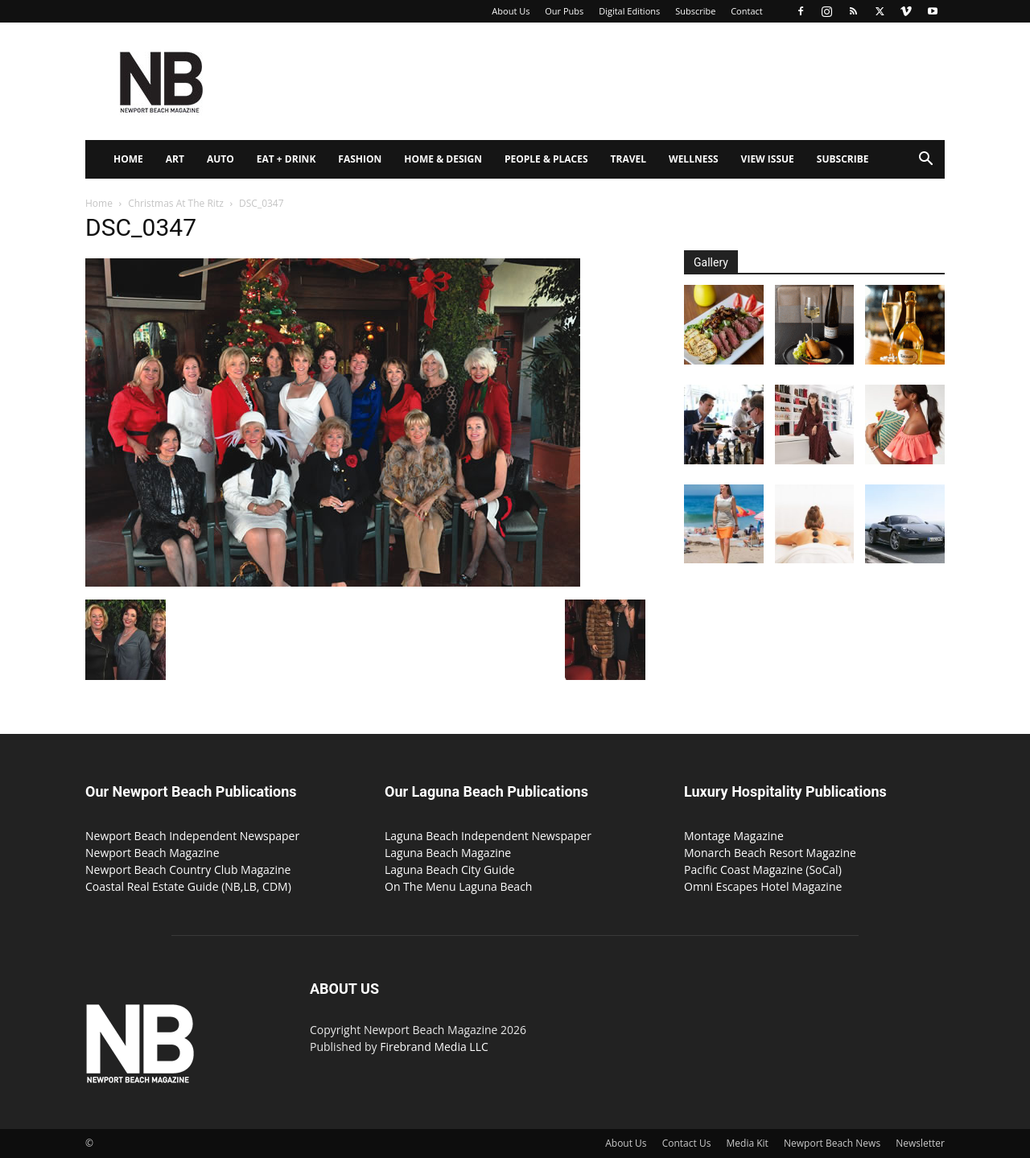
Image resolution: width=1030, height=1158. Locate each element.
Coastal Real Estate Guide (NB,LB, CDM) (188, 886)
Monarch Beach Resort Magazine (770, 852)
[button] (925, 160)
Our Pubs (564, 11)
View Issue (767, 159)
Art (175, 159)
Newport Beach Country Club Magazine (187, 869)
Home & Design (443, 159)
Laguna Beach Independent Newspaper (488, 835)
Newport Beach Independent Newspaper (192, 835)
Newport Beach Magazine (152, 852)
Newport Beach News (832, 1143)
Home (128, 159)
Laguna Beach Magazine (448, 852)
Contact (747, 11)
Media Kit (747, 1143)
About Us (510, 11)
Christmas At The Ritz (176, 203)
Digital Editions (629, 11)
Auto (220, 159)
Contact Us (686, 1143)
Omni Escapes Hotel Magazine (763, 886)
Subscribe (695, 11)
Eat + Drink (286, 159)
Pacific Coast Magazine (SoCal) (763, 869)
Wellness (694, 159)
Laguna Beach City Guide (450, 869)
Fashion (359, 159)
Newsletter (920, 1143)
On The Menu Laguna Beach (458, 886)
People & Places (546, 159)
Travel (628, 159)
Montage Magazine (734, 835)
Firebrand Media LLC (434, 1046)
